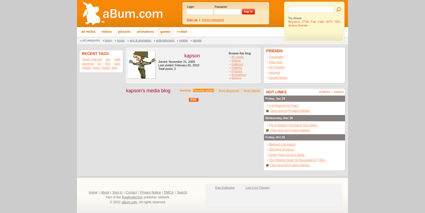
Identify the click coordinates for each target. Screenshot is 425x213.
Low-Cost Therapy (258, 187)
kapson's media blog (148, 90)
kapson (192, 55)
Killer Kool (275, 62)
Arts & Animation (140, 40)
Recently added (203, 90)
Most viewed (252, 90)
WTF (329, 21)
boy (108, 59)
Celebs (183, 40)
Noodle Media (278, 77)
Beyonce (294, 21)
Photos (86, 67)
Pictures (236, 71)
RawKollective (132, 197)
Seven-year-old (92, 59)
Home (93, 192)
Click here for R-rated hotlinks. (290, 110)
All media (237, 56)
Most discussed (228, 90)
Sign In (117, 192)
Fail (313, 21)
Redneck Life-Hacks (282, 144)
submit (338, 91)
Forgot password (213, 19)
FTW (305, 21)
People (197, 40)
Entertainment (165, 40)
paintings (88, 63)
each (117, 63)
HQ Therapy (277, 67)
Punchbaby (276, 56)
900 (107, 63)
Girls (114, 67)
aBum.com (129, 202)
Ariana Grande (298, 25)
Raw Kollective (225, 187)
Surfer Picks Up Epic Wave (287, 154)
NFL (337, 21)
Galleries (237, 64)
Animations (238, 74)
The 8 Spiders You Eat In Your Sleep (293, 125)
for (99, 63)
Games (236, 78)
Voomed (274, 72)
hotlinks (325, 91)
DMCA (168, 192)
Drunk (106, 67)
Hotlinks (236, 67)
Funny (108, 40)
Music (121, 40)
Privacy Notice (150, 192)
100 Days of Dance (281, 149)
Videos (235, 60)
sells (117, 59)
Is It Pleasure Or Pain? (284, 105)
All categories (91, 40)
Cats (321, 21)
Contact (131, 192)
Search (182, 192)
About (105, 192)
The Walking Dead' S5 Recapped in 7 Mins (297, 160)
